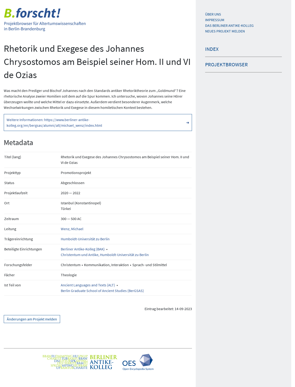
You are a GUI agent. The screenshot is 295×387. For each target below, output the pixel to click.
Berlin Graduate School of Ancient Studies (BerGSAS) (102, 290)
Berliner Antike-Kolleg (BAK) (83, 249)
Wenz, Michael (72, 228)
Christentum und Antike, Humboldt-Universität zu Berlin (105, 254)
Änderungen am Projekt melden (32, 319)
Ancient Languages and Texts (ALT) (88, 285)
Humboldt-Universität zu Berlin (85, 239)
